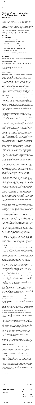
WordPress (31, 402)
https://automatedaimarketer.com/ (9, 72)
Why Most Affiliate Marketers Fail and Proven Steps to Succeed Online (15, 14)
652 (5, 384)
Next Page (30, 384)
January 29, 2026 (5, 373)
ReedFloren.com (6, 2)
